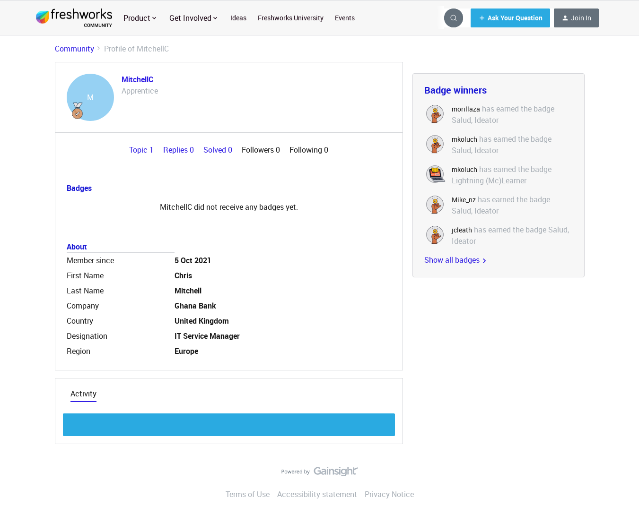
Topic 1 (142, 150)
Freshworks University (291, 17)
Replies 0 (179, 150)
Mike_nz (464, 199)
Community (74, 48)
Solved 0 (218, 150)
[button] (510, 18)
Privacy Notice (389, 494)
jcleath (462, 229)
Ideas (238, 17)
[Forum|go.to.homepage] (74, 18)
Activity (83, 393)
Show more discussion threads (228, 422)
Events (345, 17)
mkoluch (464, 139)
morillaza (466, 108)
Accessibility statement (317, 494)
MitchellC (137, 79)
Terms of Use (248, 494)
